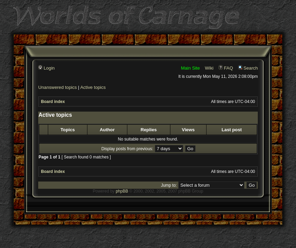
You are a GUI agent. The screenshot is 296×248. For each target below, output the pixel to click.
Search (248, 68)
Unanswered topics (57, 87)
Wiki (209, 68)
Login (46, 68)
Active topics (93, 87)
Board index (53, 101)
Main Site (190, 68)
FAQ (226, 68)
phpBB (122, 191)
